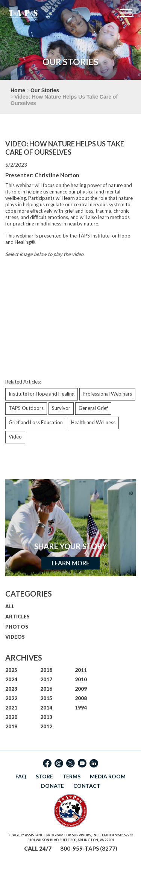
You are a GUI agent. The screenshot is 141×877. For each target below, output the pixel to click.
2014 (46, 708)
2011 (81, 670)
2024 (11, 679)
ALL (9, 606)
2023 (11, 689)
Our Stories (44, 90)
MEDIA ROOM (108, 776)
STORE (44, 776)
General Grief (93, 408)
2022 (11, 698)
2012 (46, 726)
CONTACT (86, 786)
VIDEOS (15, 637)
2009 (81, 689)
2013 (46, 717)
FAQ (20, 776)
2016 (46, 689)
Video (15, 437)
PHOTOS (16, 627)
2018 (46, 670)
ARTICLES (17, 617)
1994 (81, 708)
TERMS (71, 776)
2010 (81, 679)
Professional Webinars (107, 394)
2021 (11, 708)
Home (18, 90)
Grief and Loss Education (36, 422)
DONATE (52, 786)
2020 (11, 717)
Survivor (61, 408)
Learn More (70, 563)
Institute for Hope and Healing (41, 394)
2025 (11, 670)
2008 (81, 698)
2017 (46, 679)
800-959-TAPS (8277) (88, 848)
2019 (11, 726)
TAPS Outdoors (26, 408)
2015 (46, 698)
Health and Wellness (93, 422)
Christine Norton (57, 175)
